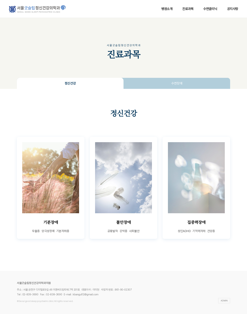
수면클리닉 (210, 9)
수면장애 (176, 83)
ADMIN (224, 300)
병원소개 (166, 9)
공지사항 (232, 9)
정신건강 (70, 83)
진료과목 (187, 9)
